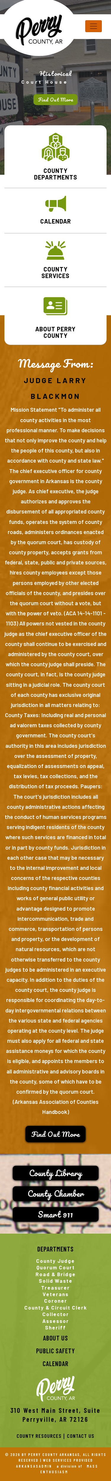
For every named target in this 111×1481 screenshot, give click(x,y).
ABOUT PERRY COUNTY (55, 332)
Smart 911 (55, 1214)
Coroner (55, 1301)
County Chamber (56, 1193)
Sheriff (55, 1327)
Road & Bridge (56, 1274)
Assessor (55, 1321)
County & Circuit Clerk (55, 1307)
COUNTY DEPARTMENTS (55, 173)
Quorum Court (55, 1267)
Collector (55, 1314)
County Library (55, 1172)
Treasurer (55, 1287)
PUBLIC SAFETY (55, 1350)
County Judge (55, 1261)
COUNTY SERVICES (55, 272)
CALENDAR (55, 221)
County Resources (39, 1435)
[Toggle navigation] (93, 26)
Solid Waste (56, 1281)
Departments (55, 1249)
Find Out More (55, 100)
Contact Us (80, 1435)
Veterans (56, 1294)
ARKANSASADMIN (34, 1466)
